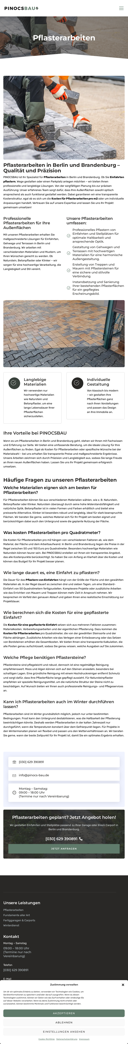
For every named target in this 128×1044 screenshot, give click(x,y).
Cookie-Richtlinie (46, 1039)
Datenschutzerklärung (66, 1039)
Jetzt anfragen (64, 848)
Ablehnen (64, 1022)
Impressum (84, 1039)
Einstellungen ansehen (64, 1031)
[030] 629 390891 (64, 839)
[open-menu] (121, 9)
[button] (123, 984)
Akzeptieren (64, 1013)
